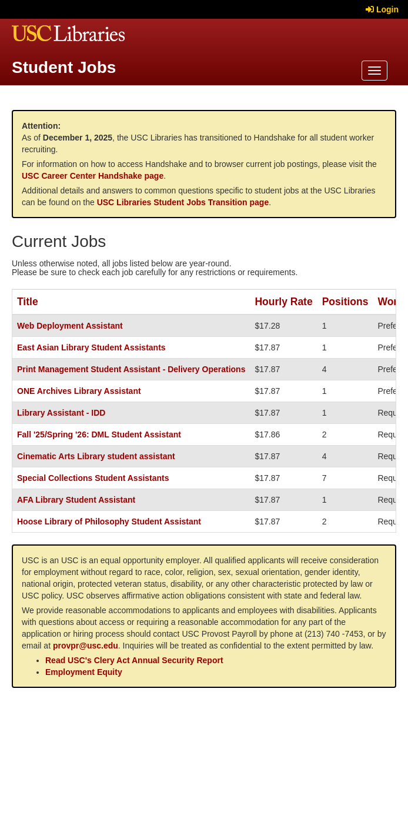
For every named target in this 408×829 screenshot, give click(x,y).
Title (27, 301)
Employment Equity (83, 672)
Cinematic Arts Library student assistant (96, 456)
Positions (345, 301)
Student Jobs (64, 67)
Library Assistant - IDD (61, 412)
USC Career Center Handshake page (92, 175)
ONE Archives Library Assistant (79, 391)
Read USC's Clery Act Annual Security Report (134, 660)
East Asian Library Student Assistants (91, 347)
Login (382, 9)
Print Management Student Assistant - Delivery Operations (131, 369)
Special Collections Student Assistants (93, 478)
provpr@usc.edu (85, 645)
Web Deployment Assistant (70, 325)
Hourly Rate (283, 301)
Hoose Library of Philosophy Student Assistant (109, 521)
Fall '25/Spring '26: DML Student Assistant (99, 434)
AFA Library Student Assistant (76, 499)
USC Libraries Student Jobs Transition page (183, 202)
